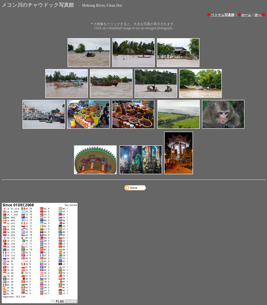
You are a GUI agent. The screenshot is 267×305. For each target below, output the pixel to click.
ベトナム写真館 (222, 15)
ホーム (246, 15)
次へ (258, 15)
